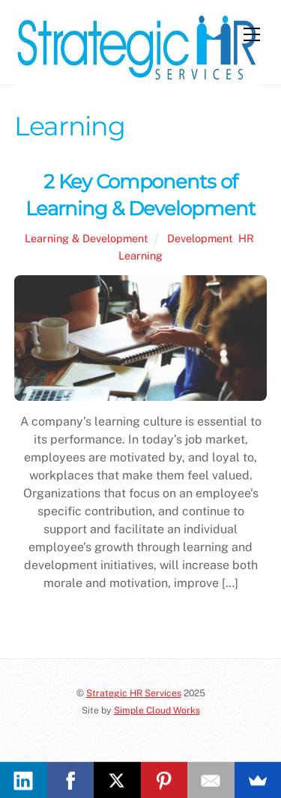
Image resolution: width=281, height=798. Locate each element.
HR (246, 238)
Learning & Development (86, 238)
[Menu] (252, 34)
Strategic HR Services (133, 693)
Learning (140, 255)
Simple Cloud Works (157, 710)
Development (200, 238)
